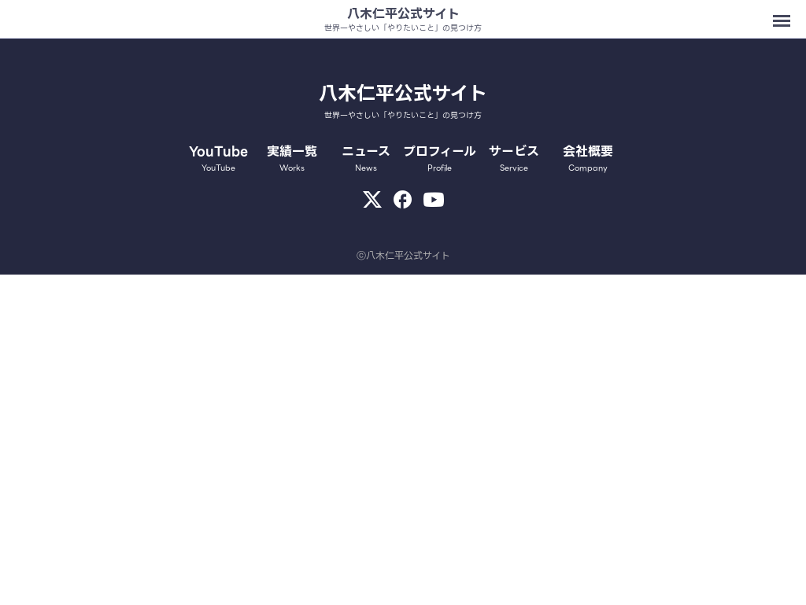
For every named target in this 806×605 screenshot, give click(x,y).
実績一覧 (292, 158)
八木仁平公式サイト (403, 14)
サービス (514, 158)
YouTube (219, 158)
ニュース (366, 158)
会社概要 (588, 158)
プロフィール (440, 158)
